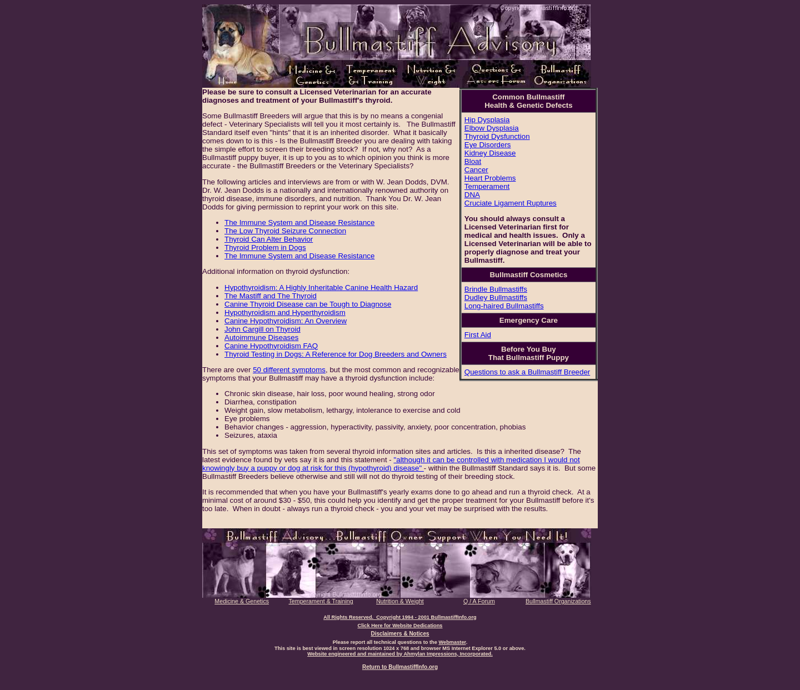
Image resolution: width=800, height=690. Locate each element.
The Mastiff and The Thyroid (270, 296)
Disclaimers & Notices (400, 634)
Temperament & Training (321, 601)
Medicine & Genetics (241, 601)
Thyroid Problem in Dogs (265, 247)
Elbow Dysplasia (491, 128)
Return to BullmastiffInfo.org (400, 667)
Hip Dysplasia (486, 120)
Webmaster (452, 642)
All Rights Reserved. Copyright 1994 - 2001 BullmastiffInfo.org (400, 617)
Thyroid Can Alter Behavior (268, 239)
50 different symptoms (289, 370)
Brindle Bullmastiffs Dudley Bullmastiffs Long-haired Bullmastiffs (504, 297)
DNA (472, 195)
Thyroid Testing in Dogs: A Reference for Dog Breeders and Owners (335, 354)
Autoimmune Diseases (261, 337)
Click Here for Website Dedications (399, 625)
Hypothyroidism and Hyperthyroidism (285, 312)
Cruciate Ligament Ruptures (510, 203)
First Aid (477, 335)
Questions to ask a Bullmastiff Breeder (527, 372)
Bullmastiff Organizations (558, 601)
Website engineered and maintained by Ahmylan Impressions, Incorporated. (400, 654)
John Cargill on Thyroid (262, 329)
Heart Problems (490, 178)
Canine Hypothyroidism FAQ (271, 346)
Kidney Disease (490, 153)
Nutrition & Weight (400, 601)
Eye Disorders (487, 145)
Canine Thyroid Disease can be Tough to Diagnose (307, 304)
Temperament (487, 186)
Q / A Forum (479, 601)
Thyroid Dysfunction (497, 136)
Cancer (476, 170)
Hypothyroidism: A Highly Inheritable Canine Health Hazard (321, 287)
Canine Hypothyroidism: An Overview (285, 321)
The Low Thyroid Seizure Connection (285, 231)
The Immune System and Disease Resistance (299, 222)
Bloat (472, 161)
